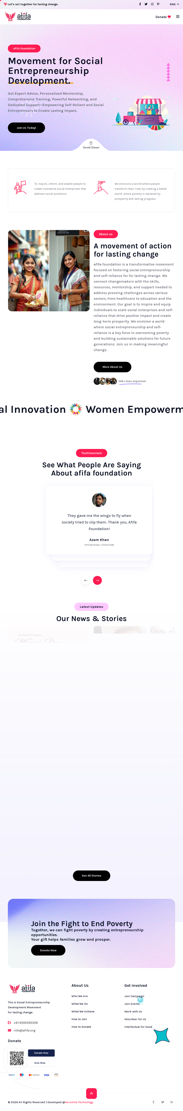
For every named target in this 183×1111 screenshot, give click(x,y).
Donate (163, 17)
